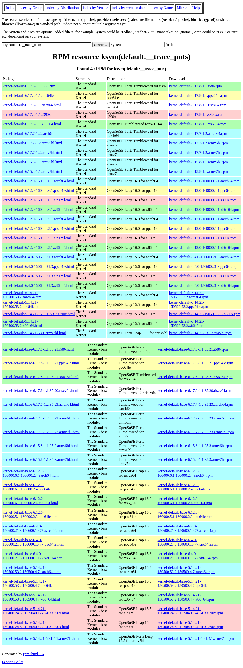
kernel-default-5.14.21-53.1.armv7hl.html (34, 333)
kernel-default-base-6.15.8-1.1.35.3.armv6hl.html (40, 446)
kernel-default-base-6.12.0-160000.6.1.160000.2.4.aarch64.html (31, 473)
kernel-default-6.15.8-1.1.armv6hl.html (32, 162)
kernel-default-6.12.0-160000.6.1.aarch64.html (38, 181)
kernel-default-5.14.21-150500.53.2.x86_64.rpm (188, 323)
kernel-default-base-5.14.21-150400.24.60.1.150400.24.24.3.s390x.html (36, 611)
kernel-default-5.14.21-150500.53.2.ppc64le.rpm (188, 304)
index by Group (30, 8)
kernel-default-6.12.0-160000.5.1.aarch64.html (38, 219)
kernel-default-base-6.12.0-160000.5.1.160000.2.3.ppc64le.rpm (185, 514)
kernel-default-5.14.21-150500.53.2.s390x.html (39, 314)
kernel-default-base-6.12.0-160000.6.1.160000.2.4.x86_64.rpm (185, 501)
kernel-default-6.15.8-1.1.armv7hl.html (32, 171)
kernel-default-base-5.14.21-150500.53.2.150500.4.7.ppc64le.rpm (186, 583)
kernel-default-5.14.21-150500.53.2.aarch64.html (22, 295)
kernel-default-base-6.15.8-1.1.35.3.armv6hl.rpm (195, 446)
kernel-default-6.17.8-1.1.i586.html (29, 86)
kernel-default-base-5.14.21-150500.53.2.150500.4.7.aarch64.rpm (186, 569)
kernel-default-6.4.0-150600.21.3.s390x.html (37, 276)
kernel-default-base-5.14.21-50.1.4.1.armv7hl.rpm (196, 638)
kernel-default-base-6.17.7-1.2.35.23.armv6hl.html (41, 418)
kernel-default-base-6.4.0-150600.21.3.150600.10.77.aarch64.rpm (188, 528)
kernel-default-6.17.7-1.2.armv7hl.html (32, 153)
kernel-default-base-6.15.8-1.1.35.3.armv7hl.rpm (195, 459)
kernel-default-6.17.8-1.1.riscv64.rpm (197, 105)
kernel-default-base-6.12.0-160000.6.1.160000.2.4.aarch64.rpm (185, 473)
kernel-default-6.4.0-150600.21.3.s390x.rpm (202, 276)
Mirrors (182, 8)
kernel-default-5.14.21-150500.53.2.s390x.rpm (204, 314)
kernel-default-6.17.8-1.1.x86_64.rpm (197, 124)
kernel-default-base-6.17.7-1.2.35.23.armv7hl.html (41, 432)
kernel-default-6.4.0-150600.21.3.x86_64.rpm (204, 285)
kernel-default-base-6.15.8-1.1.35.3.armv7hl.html (40, 459)
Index (10, 8)
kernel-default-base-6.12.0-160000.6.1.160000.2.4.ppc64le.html (31, 487)
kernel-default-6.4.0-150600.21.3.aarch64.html (38, 257)
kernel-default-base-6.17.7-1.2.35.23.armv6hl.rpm (196, 418)
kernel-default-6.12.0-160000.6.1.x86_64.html (38, 209)
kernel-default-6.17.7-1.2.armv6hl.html (32, 143)
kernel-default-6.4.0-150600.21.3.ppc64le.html (38, 266)
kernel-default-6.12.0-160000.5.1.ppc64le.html (38, 228)
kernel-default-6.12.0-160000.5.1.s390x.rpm (202, 238)
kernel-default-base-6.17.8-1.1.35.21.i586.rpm (193, 349)
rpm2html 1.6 (33, 654)
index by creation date (128, 8)
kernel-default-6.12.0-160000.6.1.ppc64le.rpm (204, 190)
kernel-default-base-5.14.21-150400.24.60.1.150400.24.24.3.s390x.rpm (190, 611)
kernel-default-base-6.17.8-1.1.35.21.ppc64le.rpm (195, 363)
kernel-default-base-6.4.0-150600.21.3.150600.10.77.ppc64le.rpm (188, 542)
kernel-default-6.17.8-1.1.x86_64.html (32, 124)
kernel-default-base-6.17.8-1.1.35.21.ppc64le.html (41, 363)
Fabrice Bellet (12, 662)
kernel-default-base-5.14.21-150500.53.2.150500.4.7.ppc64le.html (32, 583)
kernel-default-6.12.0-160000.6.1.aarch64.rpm (204, 181)
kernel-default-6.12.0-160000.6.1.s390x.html (37, 200)
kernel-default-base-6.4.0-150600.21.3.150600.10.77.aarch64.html (33, 528)
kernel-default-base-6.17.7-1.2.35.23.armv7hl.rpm (196, 432)
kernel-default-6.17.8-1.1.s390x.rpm (196, 115)
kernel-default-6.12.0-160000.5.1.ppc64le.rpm (204, 228)
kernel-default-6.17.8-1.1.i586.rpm (195, 86)
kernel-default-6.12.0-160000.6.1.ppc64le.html (38, 190)
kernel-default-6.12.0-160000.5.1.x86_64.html (38, 247)
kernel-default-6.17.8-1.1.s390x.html (31, 115)
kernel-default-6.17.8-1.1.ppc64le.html (32, 96)
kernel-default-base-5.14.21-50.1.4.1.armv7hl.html (41, 638)
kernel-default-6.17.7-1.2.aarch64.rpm (198, 134)
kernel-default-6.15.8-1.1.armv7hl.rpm (198, 171)
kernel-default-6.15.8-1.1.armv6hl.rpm (198, 162)
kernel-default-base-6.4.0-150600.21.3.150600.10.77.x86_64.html (33, 556)
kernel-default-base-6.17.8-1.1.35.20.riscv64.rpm (195, 391)
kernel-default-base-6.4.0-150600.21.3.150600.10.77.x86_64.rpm (188, 556)
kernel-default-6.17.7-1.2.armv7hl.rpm (198, 153)
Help (196, 8)
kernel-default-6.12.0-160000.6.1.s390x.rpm (202, 200)
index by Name (161, 8)
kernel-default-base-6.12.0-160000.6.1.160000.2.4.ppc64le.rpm (185, 487)
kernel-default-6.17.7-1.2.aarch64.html (32, 134)
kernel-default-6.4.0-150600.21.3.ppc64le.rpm (204, 266)
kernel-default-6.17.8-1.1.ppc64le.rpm (198, 96)
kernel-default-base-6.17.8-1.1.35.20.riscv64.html (40, 391)
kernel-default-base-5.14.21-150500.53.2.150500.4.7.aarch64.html (32, 569)
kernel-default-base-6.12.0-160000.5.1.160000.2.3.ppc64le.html (31, 514)
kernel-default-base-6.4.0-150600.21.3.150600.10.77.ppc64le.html (33, 542)
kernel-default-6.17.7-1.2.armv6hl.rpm (198, 143)
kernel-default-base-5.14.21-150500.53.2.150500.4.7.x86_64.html (31, 597)
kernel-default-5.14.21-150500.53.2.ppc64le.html (22, 304)
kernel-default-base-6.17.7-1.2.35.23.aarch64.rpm (195, 404)
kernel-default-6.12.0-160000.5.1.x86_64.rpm (204, 247)
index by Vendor (95, 8)
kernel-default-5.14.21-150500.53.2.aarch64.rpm (188, 295)
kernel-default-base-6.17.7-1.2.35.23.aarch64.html (41, 404)
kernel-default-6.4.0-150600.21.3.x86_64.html (38, 285)
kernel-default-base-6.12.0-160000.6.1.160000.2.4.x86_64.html (30, 501)
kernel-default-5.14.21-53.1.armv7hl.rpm (200, 333)
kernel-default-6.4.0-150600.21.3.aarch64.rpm (204, 257)
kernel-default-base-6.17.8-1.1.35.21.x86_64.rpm (195, 377)
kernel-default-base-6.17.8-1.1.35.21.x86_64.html (40, 377)
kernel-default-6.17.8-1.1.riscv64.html (32, 105)
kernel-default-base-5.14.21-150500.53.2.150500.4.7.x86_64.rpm (186, 597)
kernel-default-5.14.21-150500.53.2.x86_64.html (22, 323)
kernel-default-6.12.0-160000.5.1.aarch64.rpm (204, 219)
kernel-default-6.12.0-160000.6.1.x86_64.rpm (204, 209)
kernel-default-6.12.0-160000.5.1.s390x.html (37, 238)
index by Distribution (62, 8)
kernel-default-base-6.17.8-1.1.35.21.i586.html (38, 349)
